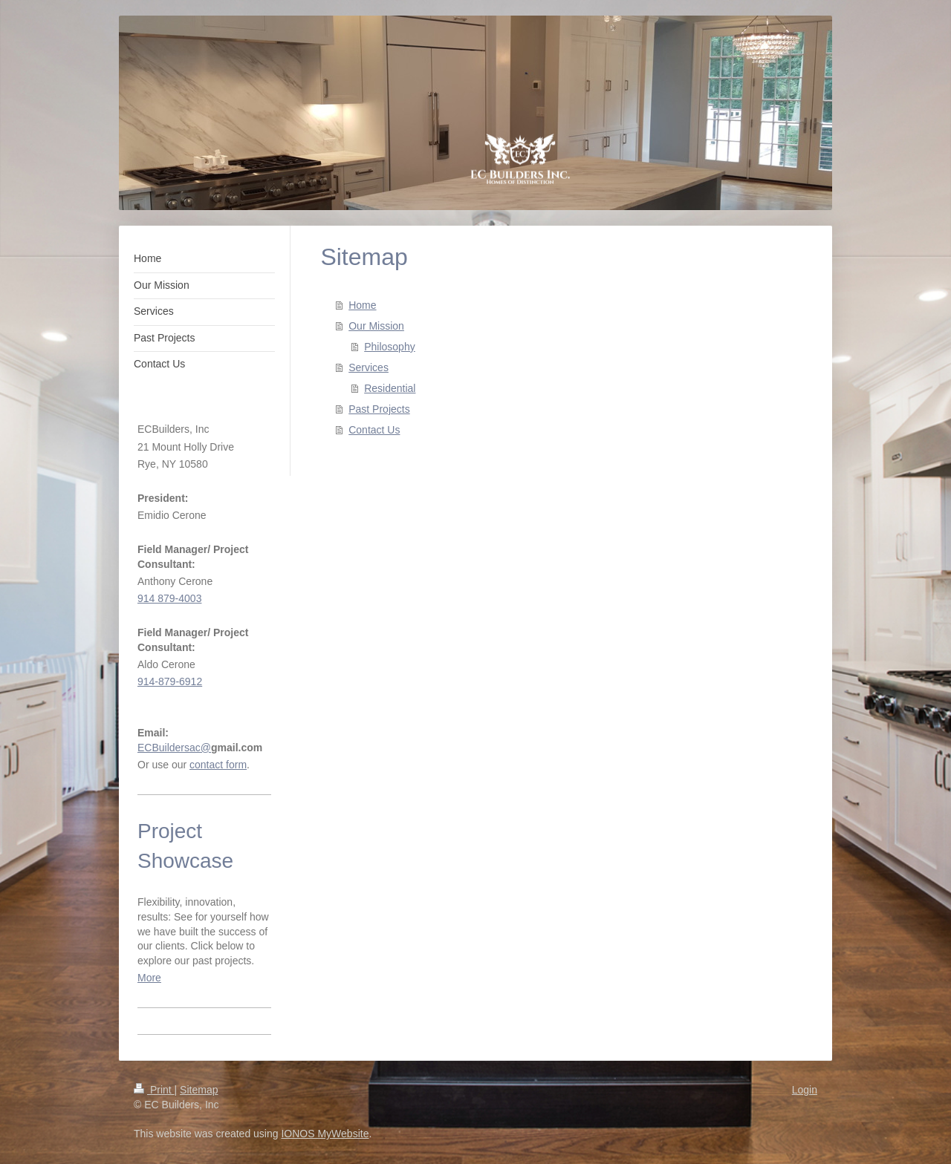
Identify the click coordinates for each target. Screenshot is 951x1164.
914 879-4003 (169, 598)
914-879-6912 (169, 681)
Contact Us (374, 430)
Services (368, 367)
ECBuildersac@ (174, 747)
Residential (389, 388)
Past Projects (378, 409)
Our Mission (376, 326)
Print (154, 1090)
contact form (218, 765)
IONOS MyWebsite (325, 1134)
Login (804, 1090)
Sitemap (199, 1090)
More (149, 978)
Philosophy (389, 347)
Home (362, 305)
